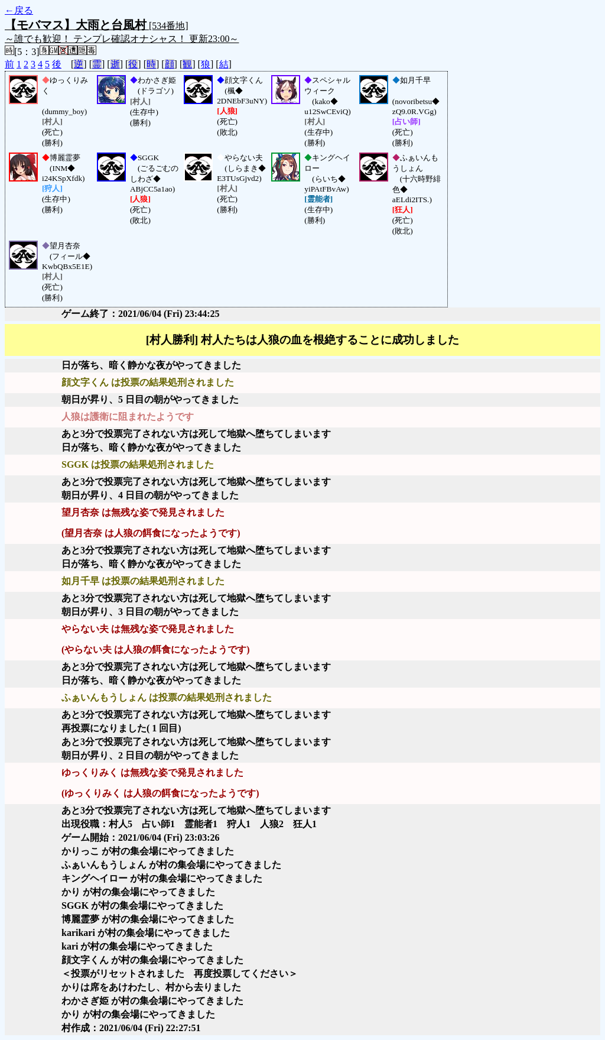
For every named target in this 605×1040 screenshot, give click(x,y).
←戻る (19, 10)
